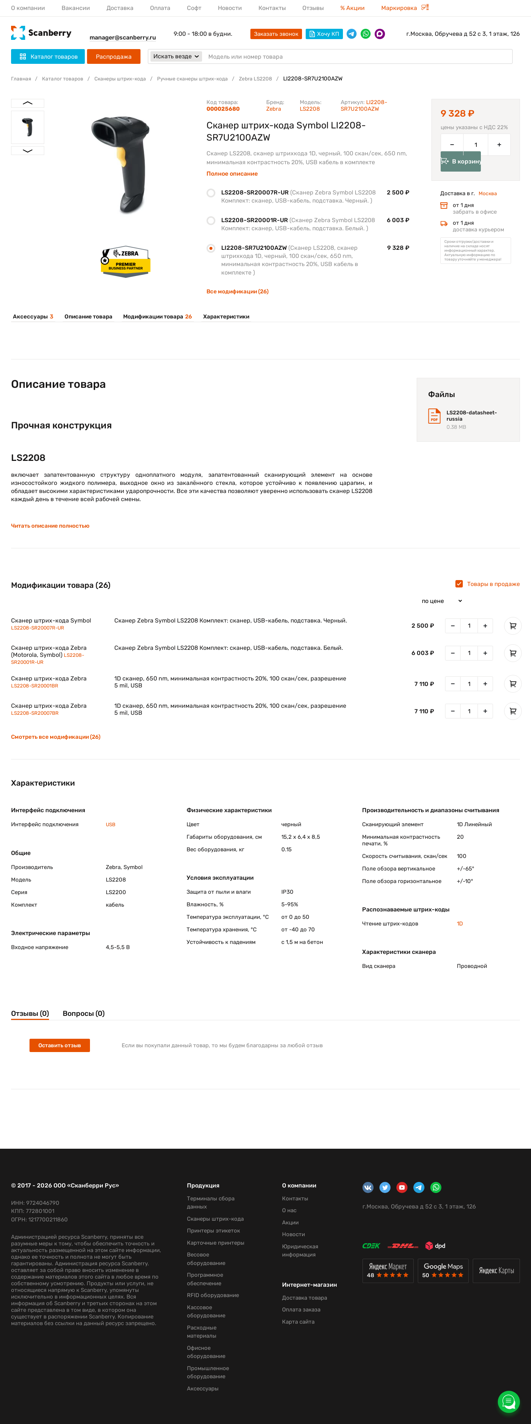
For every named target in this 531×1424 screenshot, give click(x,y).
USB (111, 828)
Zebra (273, 109)
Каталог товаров (66, 78)
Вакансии (76, 7)
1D (460, 928)
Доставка (120, 7)
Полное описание (232, 173)
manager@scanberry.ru (123, 37)
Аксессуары (31, 316)
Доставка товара (299, 1289)
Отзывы (313, 7)
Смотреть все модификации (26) (58, 741)
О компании (28, 7)
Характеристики (220, 316)
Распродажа (114, 56)
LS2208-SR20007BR (38, 717)
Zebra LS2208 (274, 78)
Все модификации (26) (239, 291)
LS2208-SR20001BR (38, 690)
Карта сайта (293, 1313)
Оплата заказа (296, 1301)
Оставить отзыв (61, 1051)
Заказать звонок (276, 34)
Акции (285, 1214)
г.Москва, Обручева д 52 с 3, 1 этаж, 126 (463, 33)
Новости (230, 7)
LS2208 (310, 109)
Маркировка (405, 7)
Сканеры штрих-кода (127, 78)
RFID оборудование (210, 1295)
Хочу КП (324, 34)
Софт (194, 7)
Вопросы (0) (94, 1018)
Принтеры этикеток (210, 1222)
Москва (488, 204)
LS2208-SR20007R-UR (41, 631)
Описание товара (84, 316)
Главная (21, 78)
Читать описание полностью (52, 530)
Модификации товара (153, 316)
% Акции (352, 7)
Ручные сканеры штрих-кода (205, 78)
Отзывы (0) (32, 1018)
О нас (284, 1202)
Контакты (272, 7)
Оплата (160, 7)
